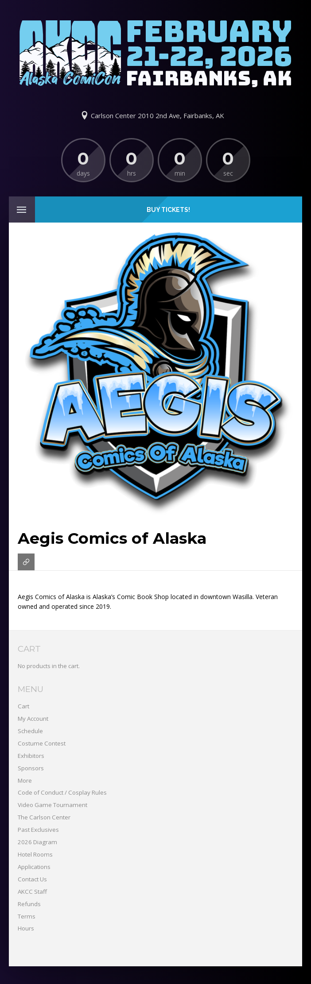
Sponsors (31, 768)
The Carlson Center (44, 817)
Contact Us (32, 879)
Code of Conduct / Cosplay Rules (62, 792)
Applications (34, 867)
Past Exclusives (38, 830)
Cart (23, 706)
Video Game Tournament (52, 805)
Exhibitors (31, 756)
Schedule (30, 731)
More (25, 780)
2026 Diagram (37, 842)
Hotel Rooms (35, 854)
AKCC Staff (32, 892)
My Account (33, 719)
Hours (26, 928)
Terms (26, 916)
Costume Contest (42, 743)
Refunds (29, 904)
